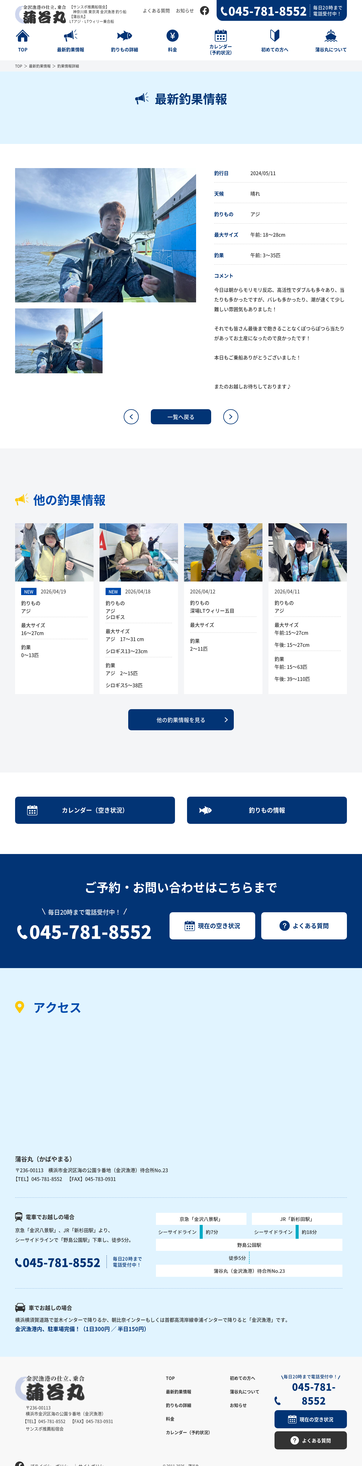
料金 (170, 1419)
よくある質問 (156, 10)
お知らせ (185, 10)
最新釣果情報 (40, 66)
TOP (18, 66)
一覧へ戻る (181, 417)
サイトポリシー (93, 1452)
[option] (105, 235)
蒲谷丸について (244, 1392)
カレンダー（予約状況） (189, 1432)
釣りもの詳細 (178, 1405)
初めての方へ (242, 1378)
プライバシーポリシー (51, 1452)
